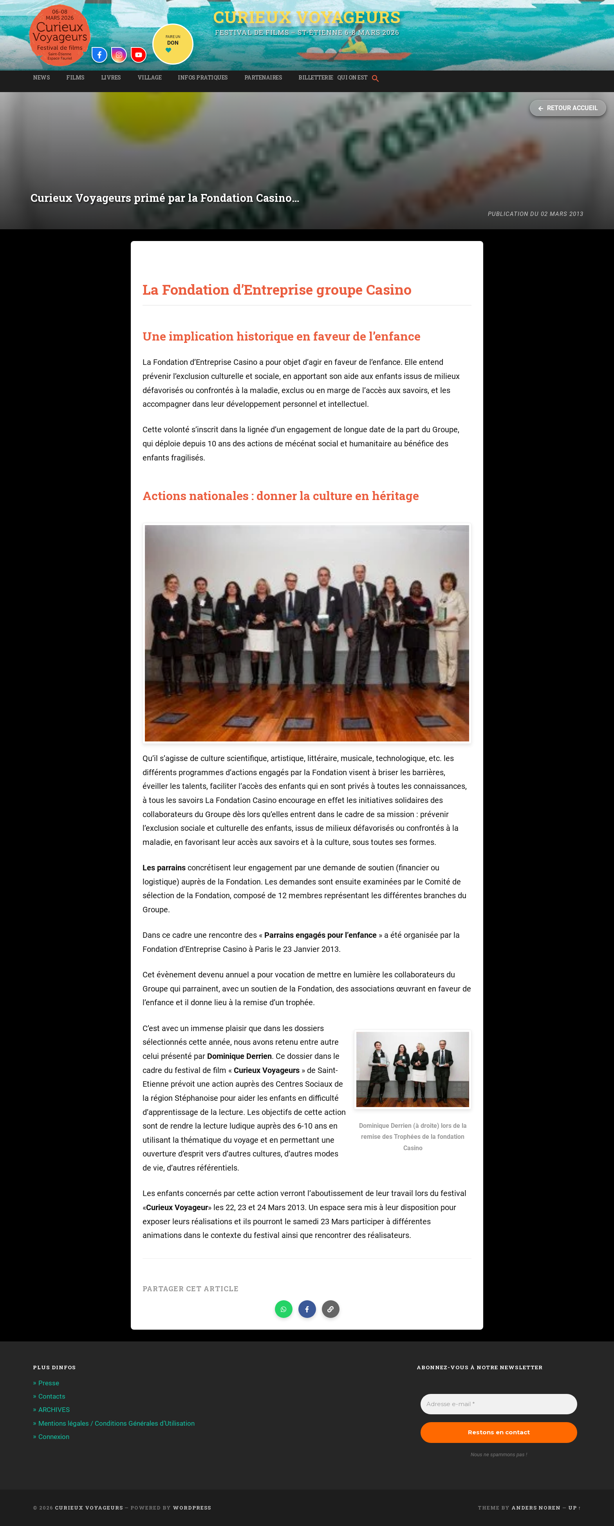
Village (149, 77)
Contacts (51, 1396)
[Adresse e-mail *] (499, 1404)
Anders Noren (536, 1507)
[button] (377, 79)
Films (75, 77)
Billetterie (315, 77)
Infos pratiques (203, 77)
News (41, 77)
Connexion (53, 1437)
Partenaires (263, 77)
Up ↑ (574, 1507)
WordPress (192, 1507)
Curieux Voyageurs (307, 17)
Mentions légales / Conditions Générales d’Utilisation (116, 1423)
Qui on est (352, 77)
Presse (48, 1383)
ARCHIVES (54, 1410)
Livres (111, 77)
